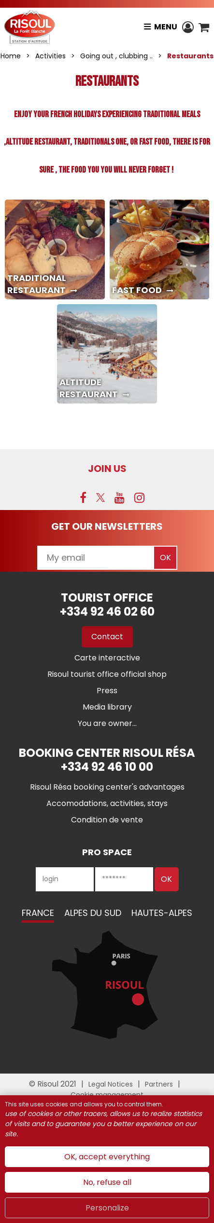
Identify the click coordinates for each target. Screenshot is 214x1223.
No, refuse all (107, 1182)
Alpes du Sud (92, 913)
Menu (165, 26)
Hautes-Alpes (161, 913)
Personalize (107, 1207)
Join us (107, 468)
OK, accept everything (107, 1156)
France (38, 913)
